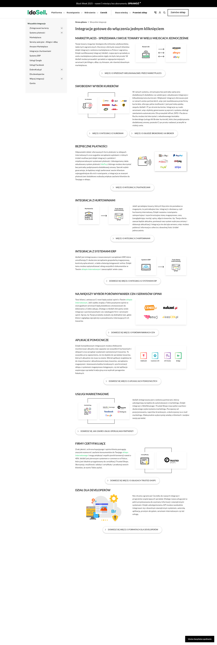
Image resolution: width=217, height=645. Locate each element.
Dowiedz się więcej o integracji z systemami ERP (133, 281)
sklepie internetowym (91, 269)
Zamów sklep (178, 12)
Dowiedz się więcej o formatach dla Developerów (133, 530)
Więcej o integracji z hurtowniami (133, 238)
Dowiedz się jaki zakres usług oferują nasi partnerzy (107, 431)
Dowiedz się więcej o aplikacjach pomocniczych (133, 381)
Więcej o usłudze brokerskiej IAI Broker (154, 133)
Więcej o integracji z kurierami (107, 133)
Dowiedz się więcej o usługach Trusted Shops (133, 481)
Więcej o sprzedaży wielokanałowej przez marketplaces (133, 73)
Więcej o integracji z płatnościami (133, 187)
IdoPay (104, 164)
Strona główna (81, 22)
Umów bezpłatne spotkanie (199, 639)
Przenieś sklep (140, 12)
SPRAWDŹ (134, 3)
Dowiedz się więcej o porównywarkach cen (133, 333)
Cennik (103, 12)
